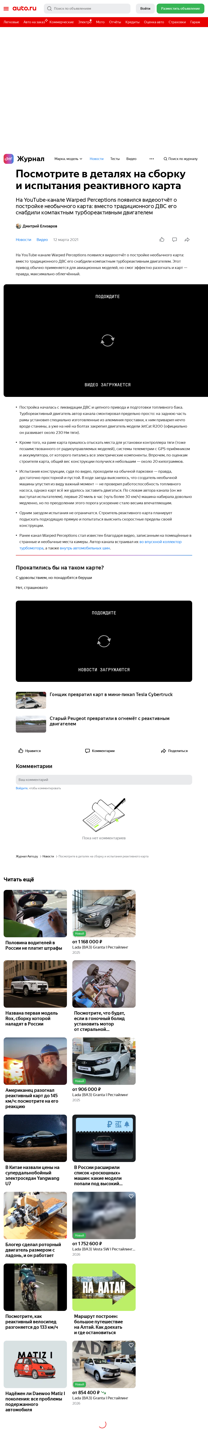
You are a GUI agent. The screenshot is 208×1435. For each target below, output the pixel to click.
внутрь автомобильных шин (85, 548)
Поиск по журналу (180, 159)
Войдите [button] (22, 788)
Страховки (177, 22)
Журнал (24, 159)
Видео (131, 159)
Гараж (195, 22)
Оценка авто (154, 22)
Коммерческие (62, 22)
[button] (104, 913)
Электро (85, 22)
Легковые (11, 22)
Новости (97, 159)
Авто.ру (24, 8)
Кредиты (132, 22)
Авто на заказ (35, 21)
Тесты (115, 159)
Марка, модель (68, 159)
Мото (100, 22)
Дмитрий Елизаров (36, 226)
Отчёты (115, 22)
